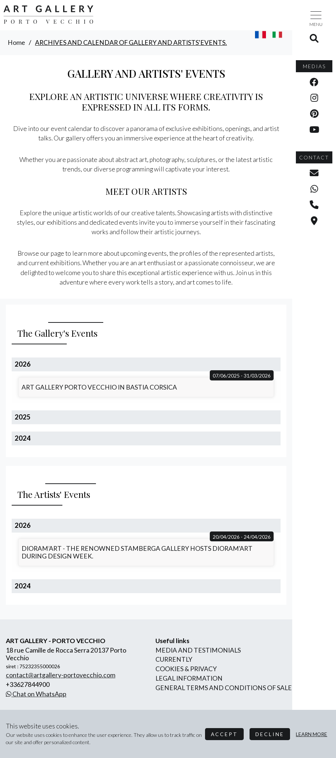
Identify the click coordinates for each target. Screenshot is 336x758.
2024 (23, 438)
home (16, 42)
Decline (269, 734)
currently (173, 659)
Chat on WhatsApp (36, 694)
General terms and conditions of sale (223, 688)
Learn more (311, 734)
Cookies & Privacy (186, 669)
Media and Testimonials (198, 650)
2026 (23, 364)
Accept (224, 734)
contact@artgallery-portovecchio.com (60, 675)
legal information (189, 678)
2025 (23, 417)
